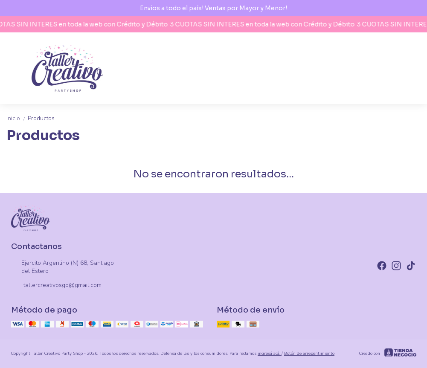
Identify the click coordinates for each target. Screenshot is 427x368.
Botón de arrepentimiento (309, 353)
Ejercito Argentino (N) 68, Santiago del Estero (62, 267)
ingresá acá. (270, 353)
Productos (41, 118)
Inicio (17, 118)
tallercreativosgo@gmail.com (56, 286)
